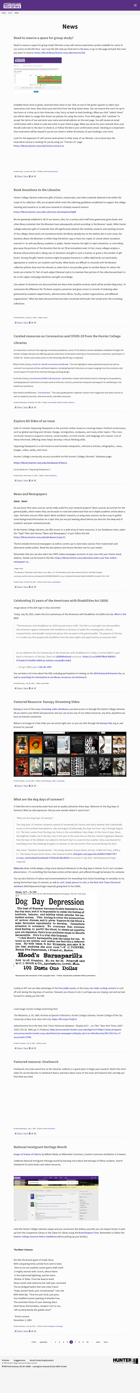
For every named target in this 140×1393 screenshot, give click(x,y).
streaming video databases (55, 709)
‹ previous (43, 1342)
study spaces (53, 171)
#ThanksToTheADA (26, 660)
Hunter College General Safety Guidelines (35, 1236)
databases (53, 476)
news (49, 582)
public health (57, 402)
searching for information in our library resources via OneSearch (54, 677)
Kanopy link (106, 723)
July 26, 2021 (45, 666)
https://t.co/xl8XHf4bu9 (95, 656)
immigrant (51, 1326)
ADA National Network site (107, 673)
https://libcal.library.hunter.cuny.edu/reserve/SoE (59, 52)
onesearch (51, 1129)
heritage (59, 1326)
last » (106, 1342)
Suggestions (19, 1360)
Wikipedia (18, 868)
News (17, 13)
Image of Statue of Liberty (27, 1154)
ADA (47, 683)
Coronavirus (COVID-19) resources (45, 378)
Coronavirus (44, 392)
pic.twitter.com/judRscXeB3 (56, 660)
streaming (60, 781)
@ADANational (63, 656)
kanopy (48, 781)
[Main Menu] (134, 5)
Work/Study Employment (42, 1360)
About (10, 13)
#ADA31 (112, 656)
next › (98, 1342)
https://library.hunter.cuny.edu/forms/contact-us (39, 145)
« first (33, 1342)
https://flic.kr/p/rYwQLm (64, 1019)
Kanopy (18, 709)
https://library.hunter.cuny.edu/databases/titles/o (40, 462)
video (54, 781)
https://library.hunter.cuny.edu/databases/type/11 (40, 537)
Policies (5, 1360)
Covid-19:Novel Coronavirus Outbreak (50, 364)
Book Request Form (89, 1232)
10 (87, 1342)
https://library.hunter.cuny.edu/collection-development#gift (45, 211)
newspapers (56, 582)
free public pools (67, 988)
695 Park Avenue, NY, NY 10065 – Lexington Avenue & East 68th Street (34, 1366)
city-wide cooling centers (102, 988)
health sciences (68, 402)
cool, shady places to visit (73, 882)
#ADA (39, 660)
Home (4, 13)
